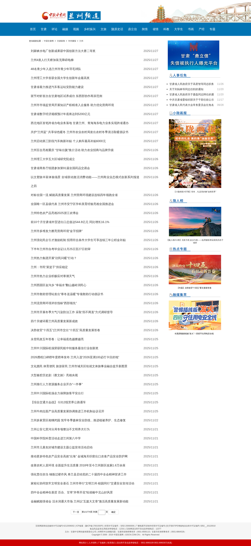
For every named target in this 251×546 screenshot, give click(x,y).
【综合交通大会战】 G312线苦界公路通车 (58, 402)
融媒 (65, 29)
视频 (76, 29)
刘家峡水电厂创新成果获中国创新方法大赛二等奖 (63, 51)
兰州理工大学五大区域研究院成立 (53, 159)
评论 (54, 29)
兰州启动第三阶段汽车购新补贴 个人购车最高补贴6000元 (68, 141)
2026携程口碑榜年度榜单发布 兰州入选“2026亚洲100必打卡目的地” (75, 357)
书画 (191, 29)
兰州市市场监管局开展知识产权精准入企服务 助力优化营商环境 (72, 105)
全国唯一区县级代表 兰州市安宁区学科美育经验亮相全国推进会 (72, 204)
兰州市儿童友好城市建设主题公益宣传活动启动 (62, 447)
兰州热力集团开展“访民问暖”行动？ (54, 258)
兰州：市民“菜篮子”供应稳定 (49, 267)
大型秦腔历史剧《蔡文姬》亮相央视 (54, 375)
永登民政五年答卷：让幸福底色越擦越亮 (57, 339)
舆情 (145, 29)
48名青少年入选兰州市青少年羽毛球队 (56, 69)
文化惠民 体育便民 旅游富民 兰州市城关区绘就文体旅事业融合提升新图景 (79, 366)
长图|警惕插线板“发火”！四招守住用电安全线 (194, 333)
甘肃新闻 (61, 41)
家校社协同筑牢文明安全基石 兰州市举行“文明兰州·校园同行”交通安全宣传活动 (82, 483)
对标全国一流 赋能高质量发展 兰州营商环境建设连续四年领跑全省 (74, 195)
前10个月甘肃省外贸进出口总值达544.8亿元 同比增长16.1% (70, 222)
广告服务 (102, 543)
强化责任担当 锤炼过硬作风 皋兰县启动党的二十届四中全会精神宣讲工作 (79, 474)
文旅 (103, 29)
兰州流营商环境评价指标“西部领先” (54, 303)
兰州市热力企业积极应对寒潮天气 (53, 276)
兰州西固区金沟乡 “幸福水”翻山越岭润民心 (59, 285)
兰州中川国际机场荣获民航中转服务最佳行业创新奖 (64, 348)
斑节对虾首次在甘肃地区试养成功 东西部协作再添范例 (66, 96)
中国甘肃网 (49, 41)
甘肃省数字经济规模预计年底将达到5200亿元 (60, 114)
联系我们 (111, 543)
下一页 (76, 512)
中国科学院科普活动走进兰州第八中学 (56, 438)
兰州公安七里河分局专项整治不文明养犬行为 (60, 429)
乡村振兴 (90, 29)
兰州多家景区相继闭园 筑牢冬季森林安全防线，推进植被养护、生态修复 (78, 420)
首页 (33, 29)
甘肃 (44, 29)
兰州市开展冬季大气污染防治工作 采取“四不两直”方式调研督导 (72, 312)
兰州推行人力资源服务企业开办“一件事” (57, 384)
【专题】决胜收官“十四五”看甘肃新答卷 (194, 288)
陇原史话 (117, 29)
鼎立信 (132, 29)
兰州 (81, 41)
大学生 (178, 29)
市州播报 (72, 41)
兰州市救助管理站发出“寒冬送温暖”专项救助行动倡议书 (67, 294)
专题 (212, 29)
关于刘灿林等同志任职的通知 (186, 89)
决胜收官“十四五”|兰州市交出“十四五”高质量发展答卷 (65, 330)
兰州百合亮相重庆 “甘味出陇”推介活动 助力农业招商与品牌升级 (72, 150)
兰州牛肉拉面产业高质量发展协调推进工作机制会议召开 (67, 411)
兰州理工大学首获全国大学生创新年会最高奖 (60, 78)
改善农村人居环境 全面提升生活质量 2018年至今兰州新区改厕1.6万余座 (78, 465)
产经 (202, 29)
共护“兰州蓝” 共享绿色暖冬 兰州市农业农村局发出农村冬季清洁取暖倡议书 (80, 132)
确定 (113, 512)
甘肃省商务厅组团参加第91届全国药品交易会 (60, 168)
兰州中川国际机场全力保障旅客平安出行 (57, 393)
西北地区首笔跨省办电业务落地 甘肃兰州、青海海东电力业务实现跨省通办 (80, 123)
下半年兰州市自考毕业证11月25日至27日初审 (61, 249)
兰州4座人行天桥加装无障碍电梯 (52, 60)
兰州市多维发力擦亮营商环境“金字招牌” (57, 231)
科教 (166, 29)
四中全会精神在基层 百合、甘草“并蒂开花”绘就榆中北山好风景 (72, 492)
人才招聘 (92, 543)
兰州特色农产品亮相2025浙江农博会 (54, 213)
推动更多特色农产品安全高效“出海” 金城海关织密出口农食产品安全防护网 (79, 456)
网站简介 (83, 543)
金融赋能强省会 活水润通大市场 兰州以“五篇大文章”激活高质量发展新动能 (80, 501)
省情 (155, 29)
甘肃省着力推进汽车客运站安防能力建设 (57, 87)
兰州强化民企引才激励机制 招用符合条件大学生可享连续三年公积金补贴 (78, 240)
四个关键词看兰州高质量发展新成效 (54, 321)
